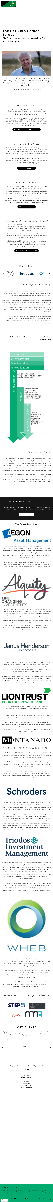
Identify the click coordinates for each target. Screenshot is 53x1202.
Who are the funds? (26, 207)
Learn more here (26, 515)
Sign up (26, 1046)
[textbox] (26, 1040)
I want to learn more (26, 168)
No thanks (13, 1198)
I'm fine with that (39, 1198)
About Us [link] (26, 1083)
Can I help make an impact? (26, 251)
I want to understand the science (26, 129)
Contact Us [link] (26, 1085)
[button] (50, 3)
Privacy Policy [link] (26, 1087)
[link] (8, 4)
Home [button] (26, 1081)
